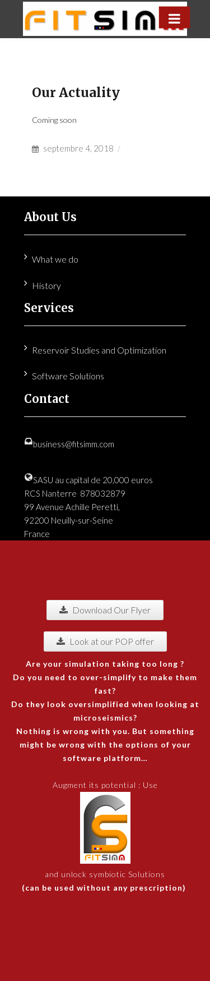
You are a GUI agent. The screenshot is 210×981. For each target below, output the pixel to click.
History (46, 285)
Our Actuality (76, 92)
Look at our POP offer (105, 641)
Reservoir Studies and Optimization (99, 350)
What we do (55, 259)
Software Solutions (68, 375)
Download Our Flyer (105, 609)
